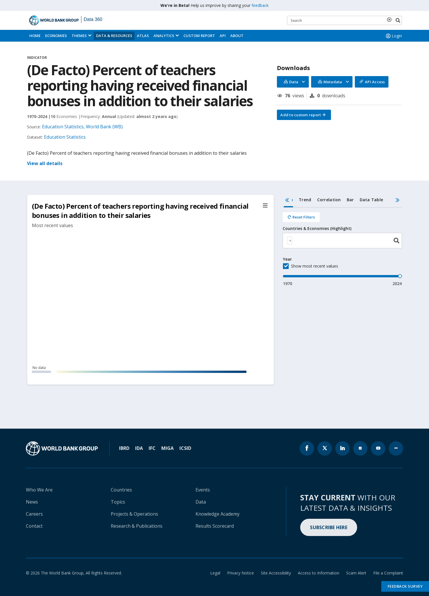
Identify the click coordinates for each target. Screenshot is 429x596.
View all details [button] (44, 163)
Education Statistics (65, 137)
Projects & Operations (134, 514)
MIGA (167, 448)
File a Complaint (388, 573)
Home (35, 35)
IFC (152, 448)
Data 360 (93, 19)
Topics (118, 502)
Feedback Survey (405, 586)
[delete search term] (390, 19)
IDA (139, 448)
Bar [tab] (350, 199)
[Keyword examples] (344, 20)
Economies (56, 35)
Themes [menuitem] (79, 35)
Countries (121, 490)
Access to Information (318, 573)
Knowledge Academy (218, 514)
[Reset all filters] (301, 217)
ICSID (185, 448)
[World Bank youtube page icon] (378, 448)
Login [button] (393, 35)
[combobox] (342, 240)
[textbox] (290, 241)
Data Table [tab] (371, 199)
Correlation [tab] (329, 199)
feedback (260, 5)
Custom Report (199, 35)
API (223, 35)
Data (201, 502)
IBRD (124, 448)
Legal (215, 573)
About (237, 35)
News (32, 502)
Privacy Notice (240, 573)
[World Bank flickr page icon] (396, 448)
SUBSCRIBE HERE (328, 527)
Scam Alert (356, 573)
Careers (34, 514)
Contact (34, 526)
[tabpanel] (342, 247)
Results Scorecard (215, 526)
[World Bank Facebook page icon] (307, 448)
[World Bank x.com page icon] (325, 448)
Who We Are (39, 490)
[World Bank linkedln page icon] (342, 448)
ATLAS (143, 35)
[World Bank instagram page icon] (360, 448)
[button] (304, 115)
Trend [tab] (305, 199)
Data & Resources (114, 35)
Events (203, 490)
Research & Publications (136, 526)
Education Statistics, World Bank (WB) (82, 126)
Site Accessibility (276, 573)
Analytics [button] (164, 35)
